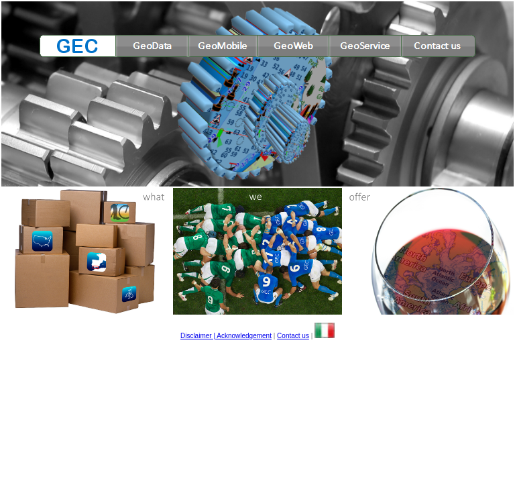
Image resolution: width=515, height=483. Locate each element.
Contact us (293, 335)
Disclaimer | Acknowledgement (226, 335)
